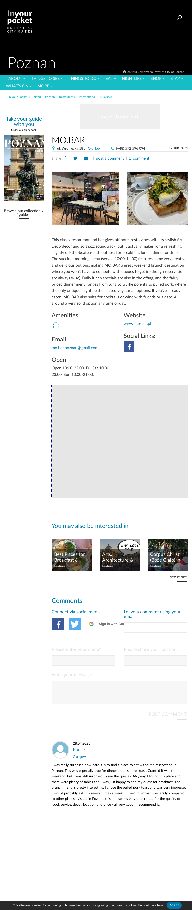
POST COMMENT (168, 718)
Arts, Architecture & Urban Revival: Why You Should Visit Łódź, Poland (119, 557)
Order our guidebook (24, 130)
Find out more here (150, 905)
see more (178, 577)
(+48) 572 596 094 (130, 148)
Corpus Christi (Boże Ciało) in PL (165, 557)
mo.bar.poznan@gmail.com (75, 348)
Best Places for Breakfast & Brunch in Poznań (69, 557)
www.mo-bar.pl (137, 324)
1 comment (139, 158)
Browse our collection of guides (22, 213)
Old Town (95, 148)
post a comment (110, 158)
